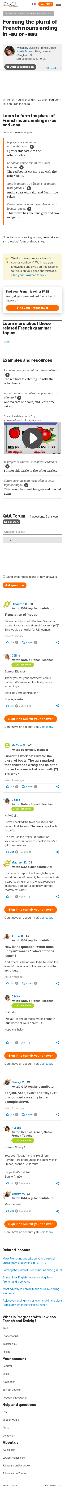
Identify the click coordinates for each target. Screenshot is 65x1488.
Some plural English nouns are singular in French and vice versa (28, 1279)
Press (6, 1427)
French (9, 13)
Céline (15, 655)
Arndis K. (17, 936)
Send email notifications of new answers (31, 576)
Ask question (14, 585)
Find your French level (32, 308)
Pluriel (6, 342)
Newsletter (9, 1381)
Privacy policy (11, 1485)
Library (21, 13)
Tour (5, 1327)
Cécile (15, 800)
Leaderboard (10, 1335)
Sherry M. (18, 1082)
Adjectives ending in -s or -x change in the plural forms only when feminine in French (32, 1302)
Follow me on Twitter (14, 1473)
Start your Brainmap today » (28, 275)
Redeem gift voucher (15, 1397)
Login (6, 1373)
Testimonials (10, 1343)
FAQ (5, 1411)
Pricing (6, 1351)
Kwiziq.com (9, 1449)
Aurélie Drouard (25, 51)
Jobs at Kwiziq (11, 1419)
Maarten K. (19, 862)
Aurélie (16, 1127)
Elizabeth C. (19, 604)
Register (7, 1365)
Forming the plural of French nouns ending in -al (32, 1270)
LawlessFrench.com (14, 1457)
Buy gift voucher (12, 1389)
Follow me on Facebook (16, 1465)
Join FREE (46, 4)
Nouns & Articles (38, 13)
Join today (46, 727)
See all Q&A (11, 521)
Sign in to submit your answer (30, 719)
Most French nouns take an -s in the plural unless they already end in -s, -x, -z (29, 1260)
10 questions (53, 68)
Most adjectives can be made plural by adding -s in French (32, 1291)
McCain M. (18, 745)
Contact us (9, 1435)
